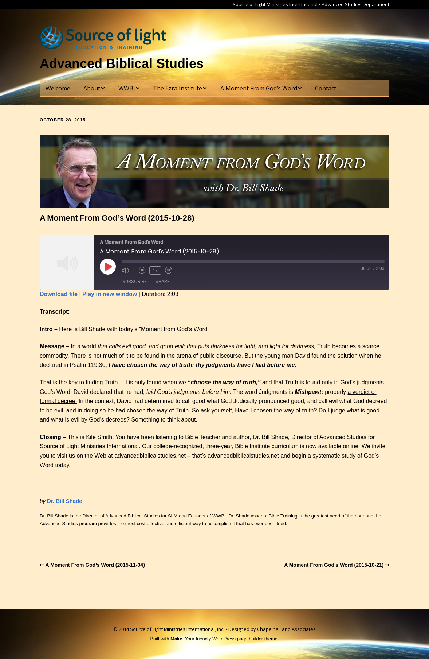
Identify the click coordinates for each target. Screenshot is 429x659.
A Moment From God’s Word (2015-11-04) (95, 565)
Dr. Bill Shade (64, 501)
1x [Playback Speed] (155, 270)
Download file (59, 294)
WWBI (126, 88)
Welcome (58, 88)
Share (162, 281)
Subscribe (134, 281)
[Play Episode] (108, 267)
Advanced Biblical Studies (122, 63)
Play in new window (109, 294)
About (91, 88)
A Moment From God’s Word (258, 88)
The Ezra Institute (177, 88)
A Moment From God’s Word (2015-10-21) (333, 565)
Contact (325, 88)
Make (176, 638)
